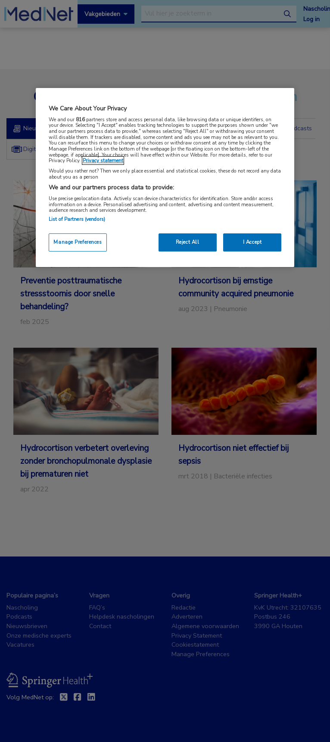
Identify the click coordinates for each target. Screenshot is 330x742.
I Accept (252, 242)
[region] (165, 177)
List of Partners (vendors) (77, 219)
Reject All (187, 242)
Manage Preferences (77, 242)
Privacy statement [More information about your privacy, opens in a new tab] (103, 160)
